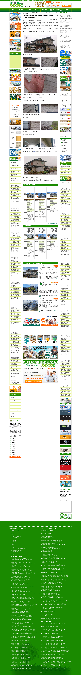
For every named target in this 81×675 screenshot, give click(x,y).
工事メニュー (36, 9)
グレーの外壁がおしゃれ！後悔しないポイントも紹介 (65, 361)
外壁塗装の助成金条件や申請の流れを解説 (65, 189)
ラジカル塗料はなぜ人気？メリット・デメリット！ (65, 392)
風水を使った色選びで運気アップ (66, 94)
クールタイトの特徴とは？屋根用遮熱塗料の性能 (65, 389)
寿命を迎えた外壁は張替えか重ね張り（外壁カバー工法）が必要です (53, 558)
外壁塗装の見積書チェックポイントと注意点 (65, 204)
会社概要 (67, 9)
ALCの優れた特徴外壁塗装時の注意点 (14, 370)
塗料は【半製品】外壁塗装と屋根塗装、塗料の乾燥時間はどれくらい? (22, 619)
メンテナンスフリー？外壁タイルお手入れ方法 (65, 298)
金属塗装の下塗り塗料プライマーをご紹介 (65, 251)
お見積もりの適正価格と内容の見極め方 (65, 207)
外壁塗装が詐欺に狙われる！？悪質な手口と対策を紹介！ (20, 612)
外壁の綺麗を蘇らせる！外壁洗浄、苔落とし (65, 317)
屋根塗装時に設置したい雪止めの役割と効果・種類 (15, 283)
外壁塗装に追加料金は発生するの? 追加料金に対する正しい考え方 (53, 568)
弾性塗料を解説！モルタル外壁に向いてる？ (65, 379)
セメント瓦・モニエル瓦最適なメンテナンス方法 (15, 314)
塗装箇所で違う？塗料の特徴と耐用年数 (65, 245)
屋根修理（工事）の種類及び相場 (14, 192)
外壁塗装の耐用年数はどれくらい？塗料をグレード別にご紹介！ (21, 595)
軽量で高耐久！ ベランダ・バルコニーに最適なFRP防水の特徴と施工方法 (23, 636)
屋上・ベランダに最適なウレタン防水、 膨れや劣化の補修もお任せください (23, 637)
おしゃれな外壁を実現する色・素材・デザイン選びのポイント (21, 654)
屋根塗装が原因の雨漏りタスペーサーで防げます (15, 295)
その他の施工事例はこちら (53, 223)
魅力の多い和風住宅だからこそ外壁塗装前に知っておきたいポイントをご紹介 (55, 576)
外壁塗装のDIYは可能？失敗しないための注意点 (65, 279)
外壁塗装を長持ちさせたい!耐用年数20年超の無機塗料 (66, 257)
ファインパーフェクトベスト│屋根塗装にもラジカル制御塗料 (52, 625)
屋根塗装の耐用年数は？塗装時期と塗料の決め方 (65, 351)
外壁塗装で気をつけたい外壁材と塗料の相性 (15, 380)
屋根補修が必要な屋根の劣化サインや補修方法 (15, 289)
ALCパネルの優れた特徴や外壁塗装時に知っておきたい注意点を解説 (22, 623)
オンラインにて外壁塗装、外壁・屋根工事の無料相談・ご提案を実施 (53, 565)
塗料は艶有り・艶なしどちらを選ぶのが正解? (65, 292)
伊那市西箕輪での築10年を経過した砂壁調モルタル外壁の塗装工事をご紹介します (65, 41)
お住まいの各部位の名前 (15, 201)
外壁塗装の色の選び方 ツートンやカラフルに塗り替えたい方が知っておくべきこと (24, 563)
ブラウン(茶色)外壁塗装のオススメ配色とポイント (65, 373)
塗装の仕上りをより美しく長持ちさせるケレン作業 (15, 245)
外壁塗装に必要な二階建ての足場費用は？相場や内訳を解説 (52, 619)
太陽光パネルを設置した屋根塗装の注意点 (65, 323)
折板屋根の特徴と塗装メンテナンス (14, 308)
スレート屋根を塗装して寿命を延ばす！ (48, 611)
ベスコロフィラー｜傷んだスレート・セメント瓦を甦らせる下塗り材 (53, 629)
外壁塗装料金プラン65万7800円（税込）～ (49, 537)
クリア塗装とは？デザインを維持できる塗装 (15, 223)
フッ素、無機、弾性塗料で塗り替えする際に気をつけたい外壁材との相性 (23, 629)
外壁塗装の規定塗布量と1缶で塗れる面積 (65, 314)
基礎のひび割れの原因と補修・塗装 (64, 345)
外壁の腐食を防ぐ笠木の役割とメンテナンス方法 (15, 276)
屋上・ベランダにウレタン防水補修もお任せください (15, 351)
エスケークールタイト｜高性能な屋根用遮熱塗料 (50, 633)
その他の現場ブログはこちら (52, 313)
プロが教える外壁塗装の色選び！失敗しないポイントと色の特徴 (21, 559)
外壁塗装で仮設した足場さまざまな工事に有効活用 (65, 267)
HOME (24, 12)
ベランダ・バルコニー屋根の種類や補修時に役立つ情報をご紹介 (21, 633)
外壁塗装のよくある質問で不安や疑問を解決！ (65, 186)
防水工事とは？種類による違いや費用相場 (15, 345)
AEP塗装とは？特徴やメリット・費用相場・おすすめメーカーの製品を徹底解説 (55, 651)
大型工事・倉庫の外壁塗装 (46, 612)
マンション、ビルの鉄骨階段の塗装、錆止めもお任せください (52, 597)
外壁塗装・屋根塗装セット (15, 62)
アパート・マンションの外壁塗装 (47, 614)
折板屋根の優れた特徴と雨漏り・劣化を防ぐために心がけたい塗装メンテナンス (55, 573)
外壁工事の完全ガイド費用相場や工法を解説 (15, 186)
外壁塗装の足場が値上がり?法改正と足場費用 (66, 270)
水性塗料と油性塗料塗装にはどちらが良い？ (65, 295)
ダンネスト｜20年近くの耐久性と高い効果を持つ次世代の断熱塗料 (53, 640)
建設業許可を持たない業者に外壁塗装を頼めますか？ (19, 548)
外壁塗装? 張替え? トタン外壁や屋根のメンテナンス (51, 572)
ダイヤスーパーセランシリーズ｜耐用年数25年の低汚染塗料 (52, 630)
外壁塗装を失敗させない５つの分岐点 (65, 192)
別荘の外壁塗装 (45, 615)
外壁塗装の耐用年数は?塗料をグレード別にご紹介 (15, 204)
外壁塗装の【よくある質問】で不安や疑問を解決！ (19, 558)
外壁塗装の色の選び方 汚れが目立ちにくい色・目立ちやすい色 (21, 562)
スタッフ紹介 (13, 400)
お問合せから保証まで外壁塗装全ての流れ (49, 534)
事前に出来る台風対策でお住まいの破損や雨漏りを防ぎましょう (21, 647)
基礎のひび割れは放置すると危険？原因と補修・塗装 (19, 650)
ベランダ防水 (15, 66)
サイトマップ (13, 416)
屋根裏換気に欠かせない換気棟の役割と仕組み (15, 358)
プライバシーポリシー (15, 410)
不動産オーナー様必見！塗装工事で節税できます (65, 264)
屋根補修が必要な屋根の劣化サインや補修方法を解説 (51, 594)
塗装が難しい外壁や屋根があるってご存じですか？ (65, 282)
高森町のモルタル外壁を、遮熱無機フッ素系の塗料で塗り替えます (65, 45)
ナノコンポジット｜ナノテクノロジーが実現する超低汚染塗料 (52, 636)
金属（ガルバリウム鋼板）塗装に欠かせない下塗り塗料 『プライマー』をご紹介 (55, 664)
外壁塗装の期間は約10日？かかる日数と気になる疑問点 (20, 569)
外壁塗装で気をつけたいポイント (15, 254)
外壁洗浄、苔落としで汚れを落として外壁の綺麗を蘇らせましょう (53, 607)
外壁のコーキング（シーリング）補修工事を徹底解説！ (51, 569)
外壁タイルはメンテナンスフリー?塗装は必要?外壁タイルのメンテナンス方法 (55, 575)
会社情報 (12, 544)
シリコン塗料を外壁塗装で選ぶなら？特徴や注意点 (15, 220)
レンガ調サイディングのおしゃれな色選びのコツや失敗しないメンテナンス (23, 602)
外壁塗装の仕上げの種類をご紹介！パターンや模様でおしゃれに (21, 668)
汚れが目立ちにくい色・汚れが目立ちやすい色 (66, 97)
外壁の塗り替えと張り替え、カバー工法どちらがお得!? (20, 587)
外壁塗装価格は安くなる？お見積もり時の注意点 (15, 189)
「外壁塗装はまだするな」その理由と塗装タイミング (15, 181)
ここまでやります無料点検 (60, 10)
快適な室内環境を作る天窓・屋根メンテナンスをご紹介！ (51, 587)
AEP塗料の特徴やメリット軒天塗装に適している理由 (65, 395)
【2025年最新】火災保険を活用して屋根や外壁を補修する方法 (52, 548)
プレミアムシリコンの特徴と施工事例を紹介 (65, 386)
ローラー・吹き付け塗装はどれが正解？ (64, 311)
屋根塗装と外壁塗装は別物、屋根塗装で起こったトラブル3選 (21, 615)
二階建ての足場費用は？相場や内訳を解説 (65, 273)
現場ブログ (29, 12)
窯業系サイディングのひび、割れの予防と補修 (65, 286)
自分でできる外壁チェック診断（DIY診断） (18, 584)
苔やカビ (29, 131)
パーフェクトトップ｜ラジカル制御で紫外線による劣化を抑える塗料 (53, 623)
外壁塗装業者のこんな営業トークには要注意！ (65, 276)
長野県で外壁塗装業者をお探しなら (16, 550)
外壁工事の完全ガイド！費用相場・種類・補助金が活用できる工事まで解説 (23, 573)
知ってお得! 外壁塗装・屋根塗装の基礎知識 (18, 580)
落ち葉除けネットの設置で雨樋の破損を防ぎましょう (51, 593)
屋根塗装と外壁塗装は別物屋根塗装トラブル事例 (15, 251)
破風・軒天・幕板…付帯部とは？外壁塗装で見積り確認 (51, 582)
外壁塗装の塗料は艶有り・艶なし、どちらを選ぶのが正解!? (52, 657)
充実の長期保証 (13, 541)
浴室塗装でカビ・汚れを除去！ (14, 330)
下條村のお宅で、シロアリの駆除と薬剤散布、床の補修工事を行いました (65, 23)
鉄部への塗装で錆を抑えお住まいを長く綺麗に (15, 317)
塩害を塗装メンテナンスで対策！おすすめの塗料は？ (19, 641)
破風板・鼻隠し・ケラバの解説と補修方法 (15, 264)
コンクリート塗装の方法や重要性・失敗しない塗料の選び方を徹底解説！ (54, 604)
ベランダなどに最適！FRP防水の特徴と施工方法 (15, 348)
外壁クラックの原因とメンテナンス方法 (15, 233)
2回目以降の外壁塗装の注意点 (64, 242)
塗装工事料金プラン (52, 10)
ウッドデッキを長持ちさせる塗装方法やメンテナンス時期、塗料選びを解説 (54, 600)
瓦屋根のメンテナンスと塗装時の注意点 (15, 311)
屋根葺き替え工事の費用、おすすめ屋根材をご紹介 (50, 555)
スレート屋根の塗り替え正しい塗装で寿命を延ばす (15, 292)
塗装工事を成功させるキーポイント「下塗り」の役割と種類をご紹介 (53, 662)
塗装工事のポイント (14, 168)
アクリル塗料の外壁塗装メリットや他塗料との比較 (15, 214)
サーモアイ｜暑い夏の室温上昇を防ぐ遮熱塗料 (50, 626)
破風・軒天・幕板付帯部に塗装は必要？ (15, 261)
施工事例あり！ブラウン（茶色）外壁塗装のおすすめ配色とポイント (22, 662)
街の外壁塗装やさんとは (15, 530)
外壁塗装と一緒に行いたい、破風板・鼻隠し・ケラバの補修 (52, 583)
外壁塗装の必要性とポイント (47, 551)
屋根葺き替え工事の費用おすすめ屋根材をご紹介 (15, 195)
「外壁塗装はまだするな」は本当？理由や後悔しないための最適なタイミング (23, 572)
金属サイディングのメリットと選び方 (14, 301)
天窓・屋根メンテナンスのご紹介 (15, 273)
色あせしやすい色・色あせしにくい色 (65, 101)
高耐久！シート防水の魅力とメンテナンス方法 (15, 355)
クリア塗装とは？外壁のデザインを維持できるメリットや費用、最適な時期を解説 (55, 650)
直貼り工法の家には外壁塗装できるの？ (64, 289)
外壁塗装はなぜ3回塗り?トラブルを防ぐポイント (15, 258)
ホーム (13, 9)
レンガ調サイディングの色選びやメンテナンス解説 (15, 236)
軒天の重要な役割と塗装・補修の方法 (14, 267)
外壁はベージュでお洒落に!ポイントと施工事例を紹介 (66, 370)
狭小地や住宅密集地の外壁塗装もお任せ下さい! (15, 298)
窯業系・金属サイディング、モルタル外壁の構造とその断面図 (21, 626)
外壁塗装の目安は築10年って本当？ (14, 175)
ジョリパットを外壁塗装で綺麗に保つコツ (65, 307)
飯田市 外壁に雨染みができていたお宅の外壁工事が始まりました (65, 20)
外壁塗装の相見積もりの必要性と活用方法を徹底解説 (19, 611)
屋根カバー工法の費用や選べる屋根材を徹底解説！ (50, 557)
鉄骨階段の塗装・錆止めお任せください (15, 320)
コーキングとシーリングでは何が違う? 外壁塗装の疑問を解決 (21, 622)
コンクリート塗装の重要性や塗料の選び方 (15, 336)
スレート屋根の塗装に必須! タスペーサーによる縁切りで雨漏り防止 (22, 616)
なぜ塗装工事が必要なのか (15, 165)
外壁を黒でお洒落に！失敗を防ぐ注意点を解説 (65, 364)
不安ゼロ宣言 (13, 543)
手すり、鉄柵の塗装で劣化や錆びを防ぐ (15, 323)
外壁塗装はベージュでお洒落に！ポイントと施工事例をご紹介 (21, 661)
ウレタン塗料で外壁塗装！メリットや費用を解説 (15, 217)
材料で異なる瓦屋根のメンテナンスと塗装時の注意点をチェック (52, 579)
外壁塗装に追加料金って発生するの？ (64, 195)
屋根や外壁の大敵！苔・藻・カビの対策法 (65, 320)
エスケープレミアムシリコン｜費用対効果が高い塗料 (51, 632)
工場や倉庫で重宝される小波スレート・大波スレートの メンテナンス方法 (23, 630)
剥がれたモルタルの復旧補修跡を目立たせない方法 (15, 239)
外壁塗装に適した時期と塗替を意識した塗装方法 (15, 208)
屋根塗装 (15, 59)
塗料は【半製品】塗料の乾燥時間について (15, 364)
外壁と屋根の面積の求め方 (15, 373)
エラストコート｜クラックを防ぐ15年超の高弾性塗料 (51, 637)
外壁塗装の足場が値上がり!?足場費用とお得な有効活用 (51, 618)
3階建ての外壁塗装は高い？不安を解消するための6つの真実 (20, 577)
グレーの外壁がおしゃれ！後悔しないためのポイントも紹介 (20, 657)
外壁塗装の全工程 (14, 178)
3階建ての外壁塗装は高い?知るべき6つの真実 (66, 223)
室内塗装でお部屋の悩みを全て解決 (48, 562)
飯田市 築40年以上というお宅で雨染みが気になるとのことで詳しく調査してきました (48, 269)
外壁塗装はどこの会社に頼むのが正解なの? (18, 618)
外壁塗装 (15, 56)
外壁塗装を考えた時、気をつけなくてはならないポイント (20, 608)
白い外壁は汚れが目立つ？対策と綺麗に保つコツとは (65, 367)
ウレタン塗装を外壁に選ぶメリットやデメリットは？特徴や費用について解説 (55, 648)
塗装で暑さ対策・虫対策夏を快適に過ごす (15, 226)
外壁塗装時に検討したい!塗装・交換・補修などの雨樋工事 (51, 590)
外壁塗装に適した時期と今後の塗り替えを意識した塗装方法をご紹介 (22, 597)
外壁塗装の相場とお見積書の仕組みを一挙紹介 (50, 543)
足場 (34, 151)
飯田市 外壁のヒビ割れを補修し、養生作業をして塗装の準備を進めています (65, 16)
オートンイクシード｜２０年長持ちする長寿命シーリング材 (52, 644)
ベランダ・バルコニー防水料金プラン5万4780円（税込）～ (52, 541)
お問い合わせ (13, 413)
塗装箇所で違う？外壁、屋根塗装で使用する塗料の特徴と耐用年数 (53, 654)
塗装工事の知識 (13, 162)
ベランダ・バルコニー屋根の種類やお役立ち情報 (15, 342)
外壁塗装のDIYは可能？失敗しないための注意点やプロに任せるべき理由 (22, 586)
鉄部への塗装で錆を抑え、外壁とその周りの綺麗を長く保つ (52, 596)
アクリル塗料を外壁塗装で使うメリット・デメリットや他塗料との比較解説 (54, 647)
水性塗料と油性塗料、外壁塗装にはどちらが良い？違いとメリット (53, 658)
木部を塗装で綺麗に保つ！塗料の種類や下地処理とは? (66, 326)
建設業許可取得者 (14, 407)
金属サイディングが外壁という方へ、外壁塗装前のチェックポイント (53, 668)
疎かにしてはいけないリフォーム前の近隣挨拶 (65, 217)
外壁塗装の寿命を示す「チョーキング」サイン (15, 229)
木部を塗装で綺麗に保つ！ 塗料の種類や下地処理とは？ (20, 643)
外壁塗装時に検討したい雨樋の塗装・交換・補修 (15, 279)
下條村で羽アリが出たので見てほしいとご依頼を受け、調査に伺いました (65, 26)
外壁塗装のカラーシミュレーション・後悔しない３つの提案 (20, 566)
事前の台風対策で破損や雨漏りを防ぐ (64, 339)
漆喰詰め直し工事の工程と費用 (64, 304)
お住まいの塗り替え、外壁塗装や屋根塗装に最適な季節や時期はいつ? (22, 598)
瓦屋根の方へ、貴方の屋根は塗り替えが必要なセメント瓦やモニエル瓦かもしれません (56, 580)
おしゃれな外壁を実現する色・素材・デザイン (65, 354)
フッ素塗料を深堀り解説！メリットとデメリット (65, 376)
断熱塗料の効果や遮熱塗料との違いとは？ (65, 332)
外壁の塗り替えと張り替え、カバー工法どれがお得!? (65, 226)
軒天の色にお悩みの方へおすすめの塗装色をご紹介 (15, 270)
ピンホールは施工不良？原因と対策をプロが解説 (15, 242)
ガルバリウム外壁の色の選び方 (64, 239)
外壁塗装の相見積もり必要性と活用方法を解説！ (65, 198)
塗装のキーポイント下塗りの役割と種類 (64, 248)
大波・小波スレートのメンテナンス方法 (15, 383)
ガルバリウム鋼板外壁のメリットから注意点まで (65, 236)
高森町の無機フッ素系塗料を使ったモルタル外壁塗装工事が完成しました (65, 37)
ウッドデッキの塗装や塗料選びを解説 (15, 326)
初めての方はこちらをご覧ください (48, 530)
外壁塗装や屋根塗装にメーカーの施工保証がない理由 (65, 261)
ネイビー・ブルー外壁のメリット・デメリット (65, 357)
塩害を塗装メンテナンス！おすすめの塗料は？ (15, 361)
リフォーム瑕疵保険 (14, 537)
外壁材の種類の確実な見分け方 (64, 229)
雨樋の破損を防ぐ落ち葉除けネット (14, 286)
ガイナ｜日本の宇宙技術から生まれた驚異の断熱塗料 (51, 641)
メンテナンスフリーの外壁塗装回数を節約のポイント (65, 232)
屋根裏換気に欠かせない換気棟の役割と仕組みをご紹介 (20, 640)
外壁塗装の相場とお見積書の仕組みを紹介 (65, 201)
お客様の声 (29, 9)
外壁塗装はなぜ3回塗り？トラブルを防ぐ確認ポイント (20, 609)
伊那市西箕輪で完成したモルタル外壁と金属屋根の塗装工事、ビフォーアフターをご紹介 (48, 286)
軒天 (24, 148)
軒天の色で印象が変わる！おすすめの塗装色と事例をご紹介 (52, 586)
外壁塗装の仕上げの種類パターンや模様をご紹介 (65, 383)
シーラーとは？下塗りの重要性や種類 (65, 254)
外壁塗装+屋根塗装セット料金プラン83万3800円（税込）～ (52, 540)
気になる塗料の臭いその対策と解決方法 (64, 220)
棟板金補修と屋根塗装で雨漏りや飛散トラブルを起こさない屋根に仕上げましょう (24, 632)
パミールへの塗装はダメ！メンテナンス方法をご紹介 (65, 329)
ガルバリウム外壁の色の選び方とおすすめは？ (18, 594)
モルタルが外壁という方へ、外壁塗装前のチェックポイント (52, 665)
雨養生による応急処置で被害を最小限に (65, 342)
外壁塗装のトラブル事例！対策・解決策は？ (65, 348)
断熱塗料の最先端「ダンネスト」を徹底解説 (65, 336)
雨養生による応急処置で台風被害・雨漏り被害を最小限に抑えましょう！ (23, 648)
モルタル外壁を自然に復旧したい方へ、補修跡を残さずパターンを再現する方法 (24, 604)
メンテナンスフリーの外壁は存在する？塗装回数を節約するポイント (22, 591)
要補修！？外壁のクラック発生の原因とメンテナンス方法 (20, 601)
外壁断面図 (13, 376)
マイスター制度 (13, 540)
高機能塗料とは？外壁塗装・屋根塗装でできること (15, 248)
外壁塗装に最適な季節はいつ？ (15, 211)
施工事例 (21, 9)
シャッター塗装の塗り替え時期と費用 (14, 333)
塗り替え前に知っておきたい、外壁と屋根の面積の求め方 (20, 625)
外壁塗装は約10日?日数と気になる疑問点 (65, 214)
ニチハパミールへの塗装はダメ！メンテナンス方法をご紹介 (20, 644)
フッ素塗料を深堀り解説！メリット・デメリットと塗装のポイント (22, 664)
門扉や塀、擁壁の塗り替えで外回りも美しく (49, 561)
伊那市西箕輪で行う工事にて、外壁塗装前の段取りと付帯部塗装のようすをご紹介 (65, 47)
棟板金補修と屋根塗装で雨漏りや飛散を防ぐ (15, 339)
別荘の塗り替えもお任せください (65, 173)
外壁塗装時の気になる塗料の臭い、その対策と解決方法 (20, 576)
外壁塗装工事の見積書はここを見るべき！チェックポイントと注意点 (53, 544)
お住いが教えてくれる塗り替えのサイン (15, 172)
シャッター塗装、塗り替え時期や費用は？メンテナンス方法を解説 (53, 603)
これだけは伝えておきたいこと (16, 536)
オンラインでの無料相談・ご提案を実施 (65, 182)
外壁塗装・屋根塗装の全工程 (47, 536)
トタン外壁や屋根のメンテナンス (14, 304)
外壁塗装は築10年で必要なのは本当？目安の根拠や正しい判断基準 (22, 570)
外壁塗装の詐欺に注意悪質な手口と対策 (65, 211)
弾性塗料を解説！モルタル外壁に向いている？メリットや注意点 (21, 665)
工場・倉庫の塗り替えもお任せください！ (65, 167)
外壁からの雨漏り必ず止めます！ (47, 550)
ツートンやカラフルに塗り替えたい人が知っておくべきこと (66, 105)
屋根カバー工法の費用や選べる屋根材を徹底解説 (15, 198)
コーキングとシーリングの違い (15, 367)
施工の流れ (44, 9)
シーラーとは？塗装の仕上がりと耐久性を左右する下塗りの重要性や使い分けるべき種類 (56, 661)
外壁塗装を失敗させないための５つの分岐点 (18, 565)
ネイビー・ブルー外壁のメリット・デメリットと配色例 (20, 655)
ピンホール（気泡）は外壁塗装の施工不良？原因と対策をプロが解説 (22, 605)
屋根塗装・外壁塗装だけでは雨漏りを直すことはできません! (21, 579)
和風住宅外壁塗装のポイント (64, 301)
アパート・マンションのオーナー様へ (65, 170)
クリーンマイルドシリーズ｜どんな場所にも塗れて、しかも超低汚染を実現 (54, 643)
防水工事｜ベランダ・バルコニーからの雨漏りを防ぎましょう (52, 564)
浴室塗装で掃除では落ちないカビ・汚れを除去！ (50, 601)
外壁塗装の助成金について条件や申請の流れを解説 (50, 566)
